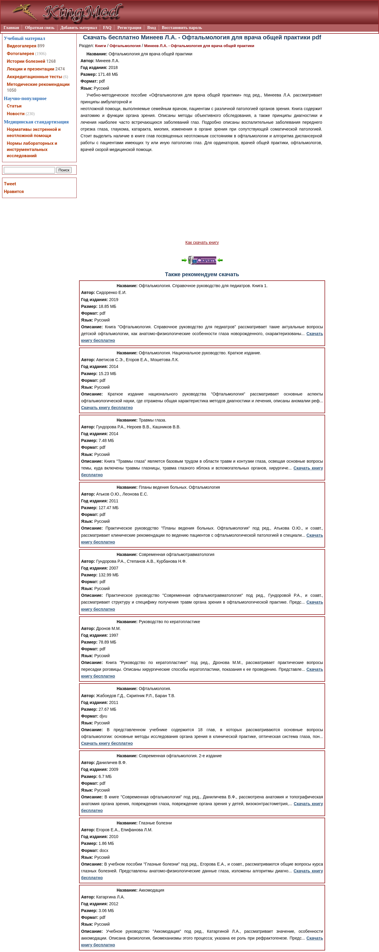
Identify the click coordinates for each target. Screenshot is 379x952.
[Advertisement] (202, 196)
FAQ (107, 27)
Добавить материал (78, 27)
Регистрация (129, 27)
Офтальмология (125, 46)
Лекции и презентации (30, 69)
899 (40, 46)
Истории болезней (26, 61)
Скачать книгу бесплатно (107, 407)
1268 (51, 61)
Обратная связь (39, 27)
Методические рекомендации (38, 84)
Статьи (14, 106)
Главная (11, 27)
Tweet (10, 183)
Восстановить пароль (182, 27)
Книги (100, 46)
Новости (16, 113)
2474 (60, 69)
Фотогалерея (20, 53)
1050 (11, 90)
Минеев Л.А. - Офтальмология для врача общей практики (199, 46)
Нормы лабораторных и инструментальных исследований (32, 149)
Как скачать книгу (202, 242)
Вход (151, 27)
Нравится (14, 191)
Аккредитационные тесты (34, 76)
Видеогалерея (21, 46)
